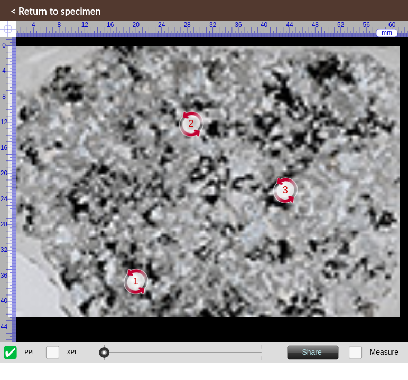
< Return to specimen (56, 11)
